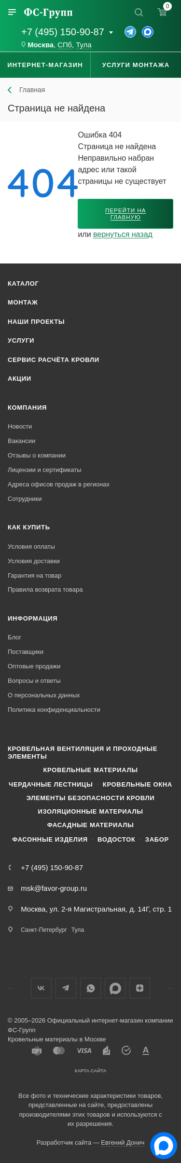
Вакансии (21, 440)
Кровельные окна (137, 784)
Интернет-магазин (45, 65)
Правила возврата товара (45, 589)
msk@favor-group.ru (54, 888)
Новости (20, 426)
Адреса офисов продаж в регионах (59, 484)
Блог (14, 637)
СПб (64, 45)
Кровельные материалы (90, 770)
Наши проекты (36, 321)
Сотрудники (25, 498)
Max (115, 988)
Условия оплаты (31, 546)
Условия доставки (34, 561)
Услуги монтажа (135, 65)
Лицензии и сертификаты (45, 469)
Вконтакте (41, 988)
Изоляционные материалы (90, 811)
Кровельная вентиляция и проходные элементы (82, 752)
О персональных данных (44, 695)
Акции (19, 378)
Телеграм (66, 988)
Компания (27, 407)
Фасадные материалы (90, 825)
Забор (157, 839)
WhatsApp (90, 988)
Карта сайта (91, 1070)
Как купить (29, 527)
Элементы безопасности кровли (90, 798)
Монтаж (23, 302)
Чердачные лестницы (51, 784)
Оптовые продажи (34, 666)
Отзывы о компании (37, 455)
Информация (32, 618)
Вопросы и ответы (34, 680)
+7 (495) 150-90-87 (62, 32)
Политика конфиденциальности (54, 709)
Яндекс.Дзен (139, 988)
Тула (83, 45)
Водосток (116, 839)
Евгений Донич (122, 1142)
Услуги (21, 340)
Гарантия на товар (34, 575)
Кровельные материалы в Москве (57, 1039)
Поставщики (25, 651)
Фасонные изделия (49, 839)
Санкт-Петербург (44, 930)
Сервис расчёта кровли (53, 359)
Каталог (23, 283)
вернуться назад (123, 234)
